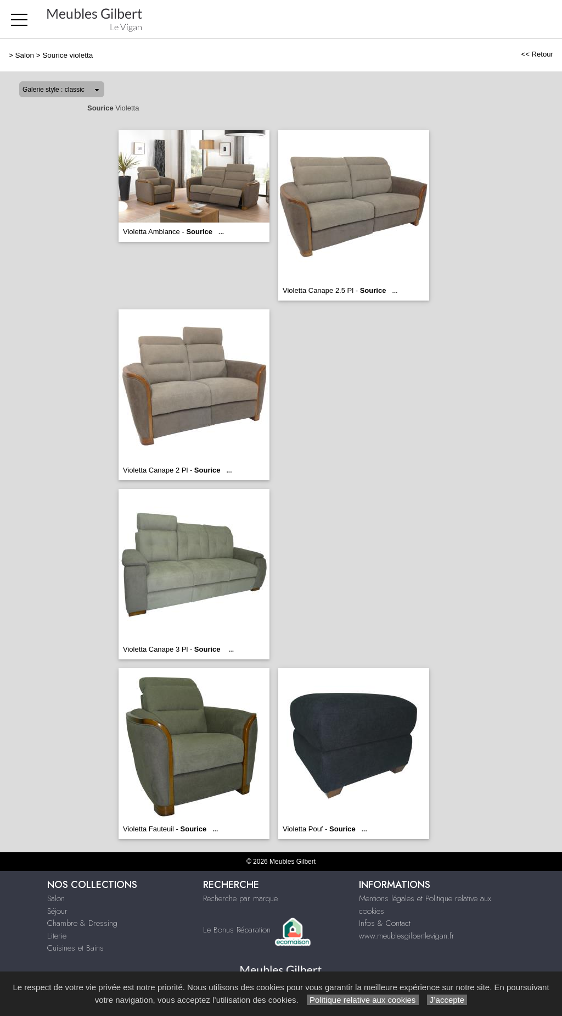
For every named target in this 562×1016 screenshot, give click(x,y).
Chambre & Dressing (82, 923)
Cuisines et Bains (75, 948)
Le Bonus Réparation (237, 930)
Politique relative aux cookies (362, 999)
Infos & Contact (385, 923)
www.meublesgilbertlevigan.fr (406, 936)
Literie (56, 936)
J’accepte (447, 999)
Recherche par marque (240, 898)
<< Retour (537, 54)
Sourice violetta (67, 55)
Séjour (57, 911)
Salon (24, 55)
